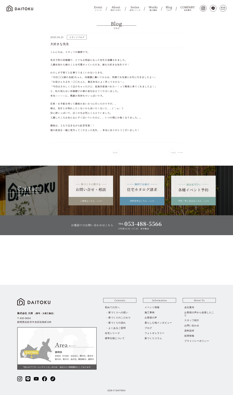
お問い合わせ (191, 325)
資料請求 (189, 330)
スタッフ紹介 (191, 320)
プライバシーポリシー (196, 341)
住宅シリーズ (112, 333)
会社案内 (189, 307)
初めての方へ (112, 307)
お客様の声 (151, 317)
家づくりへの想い (118, 312)
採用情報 (189, 335)
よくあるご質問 (117, 328)
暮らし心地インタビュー (158, 322)
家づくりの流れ (117, 322)
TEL (140, 224)
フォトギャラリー (154, 333)
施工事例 (150, 312)
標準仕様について (115, 338)
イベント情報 (152, 307)
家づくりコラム (153, 338)
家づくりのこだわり (119, 317)
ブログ (148, 328)
